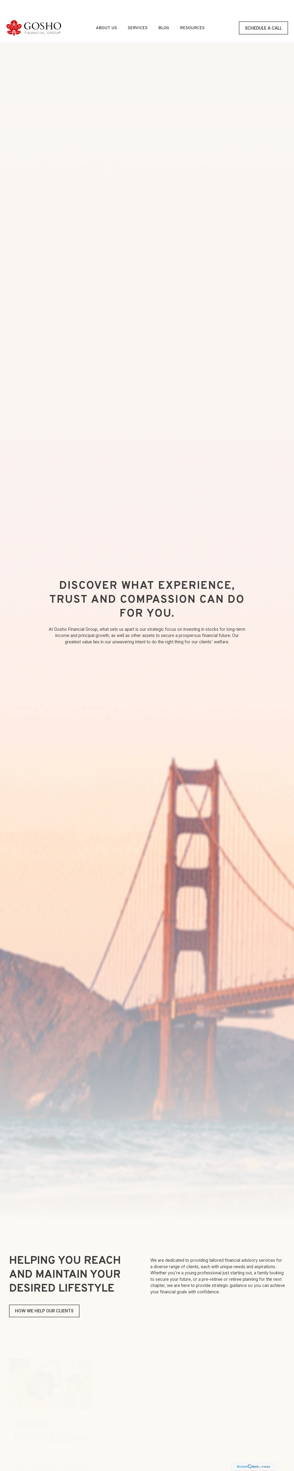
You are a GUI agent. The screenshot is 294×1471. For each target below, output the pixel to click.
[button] (106, 14)
